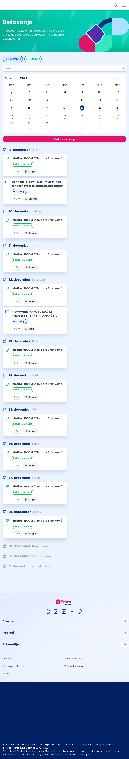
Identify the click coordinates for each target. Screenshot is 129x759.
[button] (64, 621)
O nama (7, 658)
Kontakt (7, 673)
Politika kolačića (73, 666)
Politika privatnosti (13, 666)
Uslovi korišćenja (73, 658)
